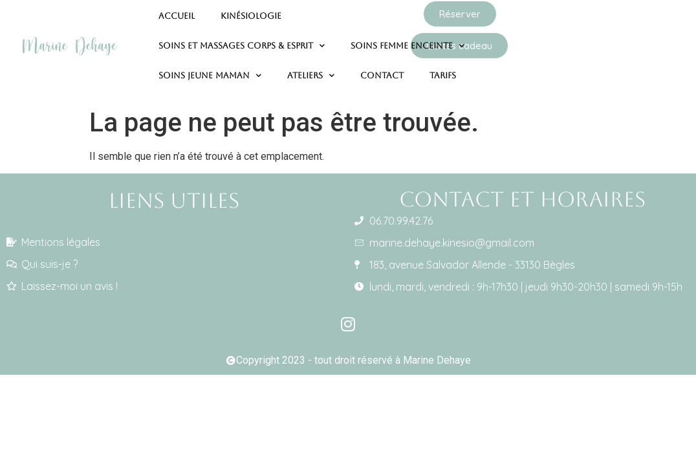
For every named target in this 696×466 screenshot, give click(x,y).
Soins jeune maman (209, 68)
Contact (382, 67)
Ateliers (310, 68)
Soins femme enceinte (407, 38)
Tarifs (443, 67)
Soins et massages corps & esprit (241, 38)
